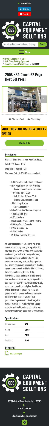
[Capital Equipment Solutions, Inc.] (24, 382)
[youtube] (24, 14)
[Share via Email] (16, 119)
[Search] (20, 44)
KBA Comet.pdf (13, 353)
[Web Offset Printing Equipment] (17, 61)
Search (42, 44)
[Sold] (23, 58)
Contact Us (24, 143)
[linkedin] (24, 9)
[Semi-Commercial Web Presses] (17, 64)
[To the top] (24, 422)
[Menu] (21, 52)
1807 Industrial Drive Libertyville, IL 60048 (24, 401)
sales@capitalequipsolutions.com (25, 415)
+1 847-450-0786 (25, 3)
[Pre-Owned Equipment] (10, 58)
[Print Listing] (34, 119)
